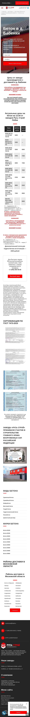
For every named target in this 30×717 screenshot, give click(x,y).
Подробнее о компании (7, 680)
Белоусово (19, 606)
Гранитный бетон (8, 497)
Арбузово (18, 596)
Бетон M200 (6, 536)
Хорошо (18, 712)
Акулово (6, 588)
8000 (23, 201)
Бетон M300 (6, 542)
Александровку (20, 590)
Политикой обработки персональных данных (18, 706)
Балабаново (7, 603)
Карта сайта (4, 704)
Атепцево (18, 598)
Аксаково (18, 585)
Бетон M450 (6, 550)
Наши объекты (5, 700)
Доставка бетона (6, 696)
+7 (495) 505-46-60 (23, 7)
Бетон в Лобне (6, 3)
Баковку (18, 601)
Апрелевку (7, 596)
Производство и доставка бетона (10, 682)
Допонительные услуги (7, 698)
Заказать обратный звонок (15, 63)
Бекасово (7, 606)
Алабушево (7, 590)
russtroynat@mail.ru (8, 623)
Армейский (7, 598)
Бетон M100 (6, 530)
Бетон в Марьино (9, 583)
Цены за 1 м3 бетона (7, 683)
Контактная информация (8, 685)
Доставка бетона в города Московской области (13, 12)
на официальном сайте (15, 415)
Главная (4, 11)
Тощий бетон (7, 509)
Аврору (6, 585)
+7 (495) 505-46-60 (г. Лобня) (11, 630)
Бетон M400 (6, 547)
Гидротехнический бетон (10, 512)
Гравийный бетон (8, 500)
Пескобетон (6, 515)
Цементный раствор (9, 517)
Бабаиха (6, 601)
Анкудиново (19, 593)
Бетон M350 (6, 544)
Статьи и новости (6, 702)
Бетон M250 (6, 539)
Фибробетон (7, 503)
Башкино (18, 603)
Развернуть (15, 610)
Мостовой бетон (8, 506)
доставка (10, 11)
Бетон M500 (6, 553)
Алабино (18, 588)
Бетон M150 (6, 533)
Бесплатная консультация (22, 3)
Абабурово (19, 583)
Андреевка (7, 593)
